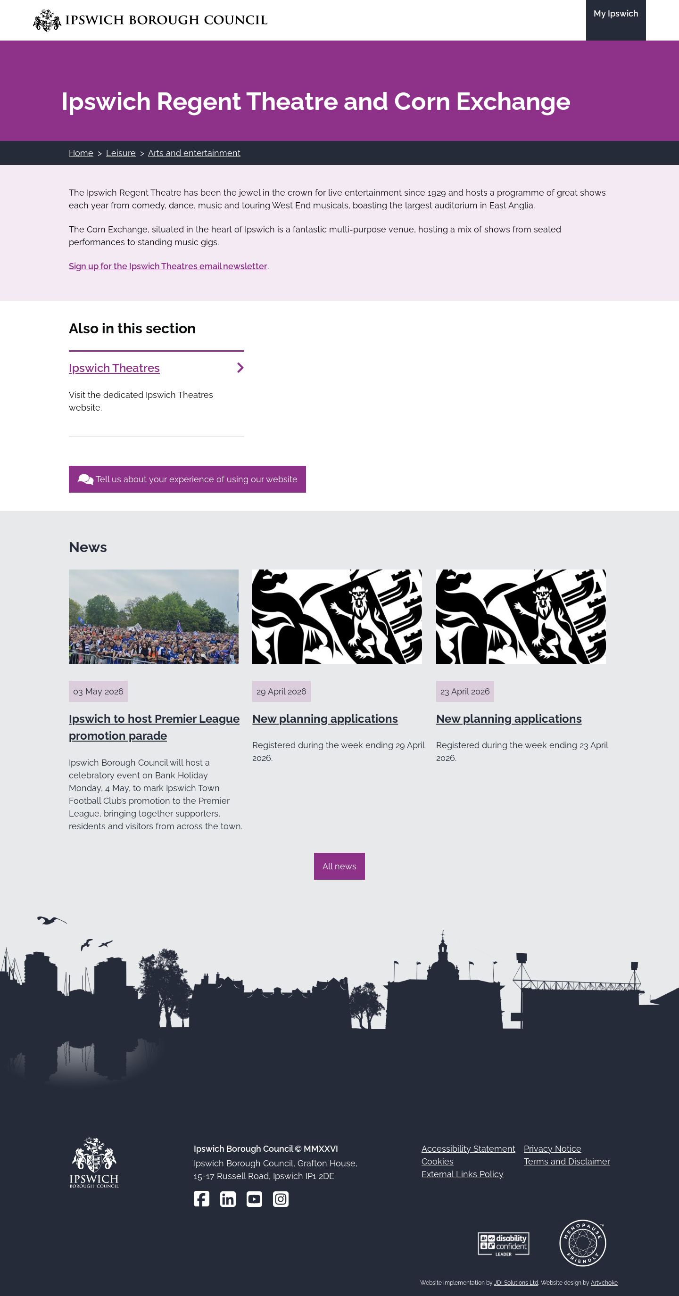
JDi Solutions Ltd (516, 1282)
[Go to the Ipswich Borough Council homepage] (150, 20)
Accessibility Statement (468, 1149)
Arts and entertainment (194, 153)
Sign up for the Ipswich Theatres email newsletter (168, 266)
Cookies (438, 1161)
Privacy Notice (552, 1149)
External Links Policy (463, 1174)
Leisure (121, 153)
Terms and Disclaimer (567, 1161)
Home (81, 153)
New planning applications (325, 719)
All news (339, 866)
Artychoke (604, 1282)
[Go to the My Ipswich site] (616, 20)
